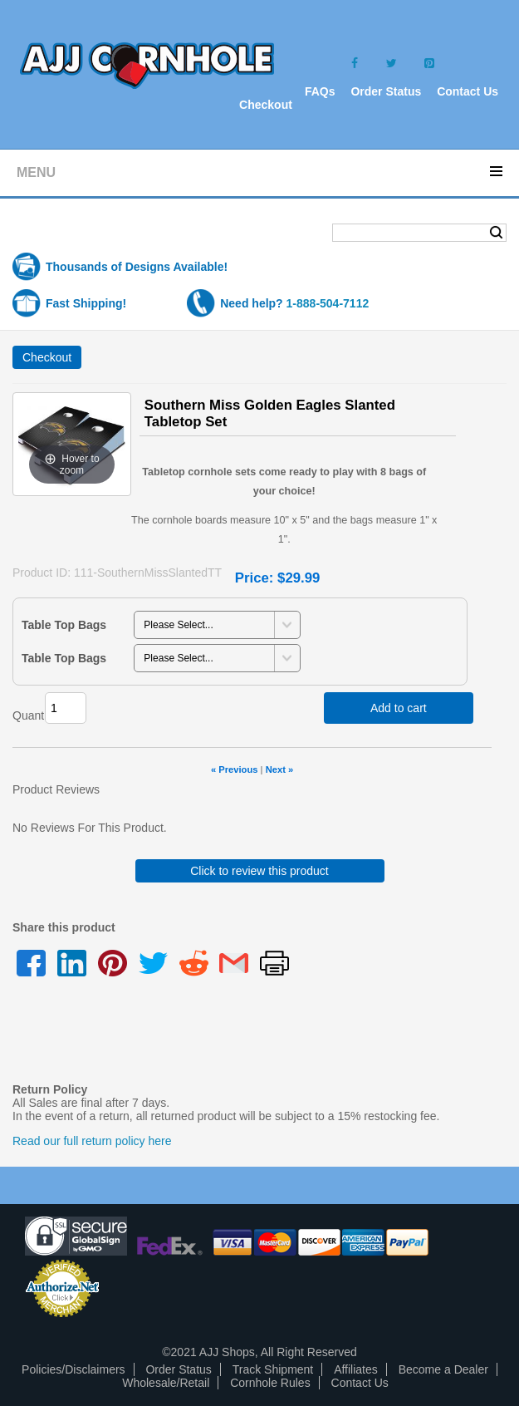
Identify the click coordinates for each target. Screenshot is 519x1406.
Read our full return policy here (91, 1141)
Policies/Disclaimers (73, 1369)
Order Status (385, 91)
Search (496, 233)
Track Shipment (273, 1369)
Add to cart (398, 708)
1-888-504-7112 (328, 303)
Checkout (265, 104)
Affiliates (356, 1369)
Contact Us (467, 91)
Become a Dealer (443, 1369)
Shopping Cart (78, 234)
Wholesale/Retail (165, 1382)
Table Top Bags (64, 625)
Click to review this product (259, 871)
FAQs (320, 91)
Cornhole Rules (270, 1382)
